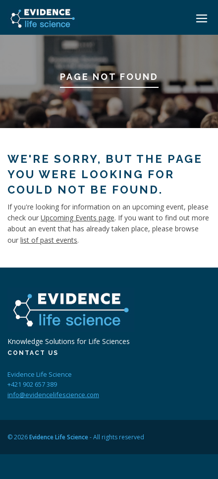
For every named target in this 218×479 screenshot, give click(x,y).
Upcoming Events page (77, 217)
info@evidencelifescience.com (53, 394)
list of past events (48, 240)
